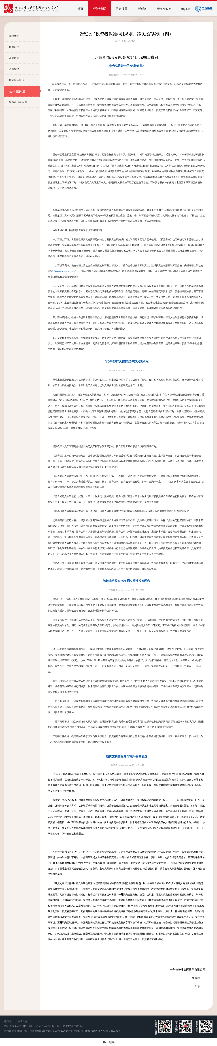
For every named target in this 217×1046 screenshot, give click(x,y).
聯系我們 (22, 1021)
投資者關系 (99, 9)
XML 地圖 (108, 1042)
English (185, 9)
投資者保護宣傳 (24, 102)
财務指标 (24, 36)
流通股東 (24, 58)
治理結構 (24, 69)
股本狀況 (24, 47)
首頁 (80, 9)
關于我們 (8, 1021)
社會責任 (142, 9)
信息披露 (121, 9)
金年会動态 (164, 9)
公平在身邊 (24, 91)
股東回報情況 (24, 80)
